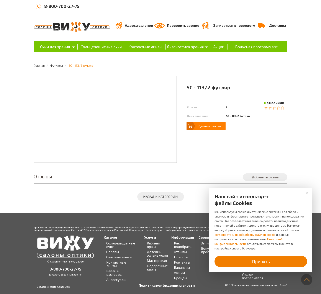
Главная (39, 65)
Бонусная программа (254, 46)
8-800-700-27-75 (61, 6)
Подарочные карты (157, 267)
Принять (261, 261)
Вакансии (182, 267)
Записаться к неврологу (234, 25)
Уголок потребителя (252, 276)
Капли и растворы (114, 272)
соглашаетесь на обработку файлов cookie (245, 234)
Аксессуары (116, 279)
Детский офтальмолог (158, 253)
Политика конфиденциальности (167, 285)
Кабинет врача (153, 244)
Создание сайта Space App (53, 286)
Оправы (112, 252)
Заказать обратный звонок (65, 274)
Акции (218, 46)
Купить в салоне (209, 126)
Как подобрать (183, 244)
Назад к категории (160, 196)
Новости (181, 257)
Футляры (56, 65)
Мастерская (157, 260)
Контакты (182, 262)
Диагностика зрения (185, 46)
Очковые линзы (119, 257)
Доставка (277, 25)
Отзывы (180, 252)
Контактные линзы (145, 46)
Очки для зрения (55, 46)
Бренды (180, 278)
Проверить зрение (183, 25)
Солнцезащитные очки (101, 46)
